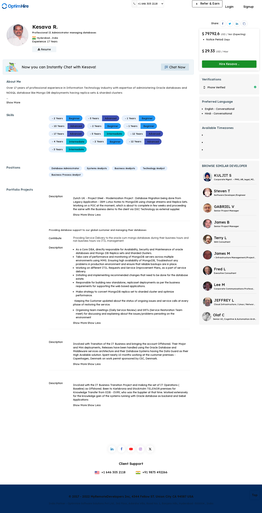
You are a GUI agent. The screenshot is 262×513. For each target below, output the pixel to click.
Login (229, 6)
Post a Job (178, 4)
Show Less (94, 214)
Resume (44, 49)
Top (255, 495)
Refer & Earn (207, 4)
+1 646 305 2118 (110, 472)
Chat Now (175, 67)
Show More (13, 102)
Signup (248, 6)
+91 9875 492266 (151, 472)
